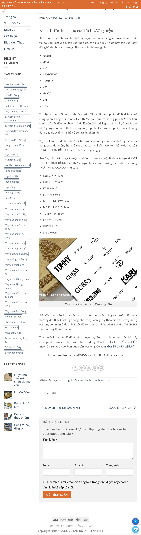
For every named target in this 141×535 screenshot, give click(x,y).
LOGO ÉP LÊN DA (123, 407)
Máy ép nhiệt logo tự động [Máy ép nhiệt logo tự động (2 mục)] (16, 303)
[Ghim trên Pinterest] (95, 368)
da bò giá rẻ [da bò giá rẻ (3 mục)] (11, 106)
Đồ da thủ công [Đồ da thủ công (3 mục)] (13, 347)
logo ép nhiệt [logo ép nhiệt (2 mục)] (12, 181)
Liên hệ (96, 15)
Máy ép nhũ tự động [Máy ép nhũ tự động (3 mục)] (15, 311)
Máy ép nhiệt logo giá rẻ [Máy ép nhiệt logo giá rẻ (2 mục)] (16, 271)
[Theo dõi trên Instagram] (130, 7)
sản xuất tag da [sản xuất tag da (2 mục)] (13, 332)
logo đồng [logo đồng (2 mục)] (10, 187)
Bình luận (50, 439)
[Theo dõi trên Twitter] (134, 7)
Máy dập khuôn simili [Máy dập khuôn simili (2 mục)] (16, 219)
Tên (46, 465)
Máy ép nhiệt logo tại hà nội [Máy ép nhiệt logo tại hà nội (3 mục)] (16, 286)
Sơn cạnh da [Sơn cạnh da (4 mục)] (11, 327)
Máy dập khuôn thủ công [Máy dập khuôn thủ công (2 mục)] (15, 226)
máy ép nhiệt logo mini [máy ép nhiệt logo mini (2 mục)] (17, 279)
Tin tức (73, 380)
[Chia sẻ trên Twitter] (82, 368)
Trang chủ (9, 15)
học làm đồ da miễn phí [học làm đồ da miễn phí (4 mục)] (17, 165)
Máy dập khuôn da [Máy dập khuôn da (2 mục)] (15, 209)
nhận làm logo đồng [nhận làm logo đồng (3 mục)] (15, 322)
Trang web (112, 465)
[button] (127, 13)
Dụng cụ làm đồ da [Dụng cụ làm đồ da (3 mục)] (15, 140)
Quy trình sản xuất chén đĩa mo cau (22, 380)
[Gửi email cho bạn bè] (88, 368)
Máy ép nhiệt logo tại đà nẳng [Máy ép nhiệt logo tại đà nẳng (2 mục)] (16, 294)
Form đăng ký (99, 2)
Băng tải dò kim (21, 405)
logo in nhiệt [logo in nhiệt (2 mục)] (11, 176)
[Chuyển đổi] (29, 23)
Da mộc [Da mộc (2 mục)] (24, 106)
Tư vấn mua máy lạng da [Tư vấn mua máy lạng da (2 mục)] (16, 339)
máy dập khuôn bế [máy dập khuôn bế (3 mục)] (15, 203)
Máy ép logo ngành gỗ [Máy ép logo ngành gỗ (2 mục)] (16, 259)
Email (78, 465)
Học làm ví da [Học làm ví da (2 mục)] (12, 154)
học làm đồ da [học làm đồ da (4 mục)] (12, 159)
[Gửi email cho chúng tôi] (137, 7)
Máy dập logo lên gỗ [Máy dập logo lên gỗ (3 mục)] (15, 248)
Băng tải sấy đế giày (22, 426)
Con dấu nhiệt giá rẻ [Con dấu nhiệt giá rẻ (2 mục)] (15, 89)
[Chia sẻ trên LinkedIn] (101, 368)
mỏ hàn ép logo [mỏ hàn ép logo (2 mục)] (13, 316)
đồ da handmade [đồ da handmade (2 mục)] (14, 352)
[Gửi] (95, 12)
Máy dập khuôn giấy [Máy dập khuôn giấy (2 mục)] (15, 214)
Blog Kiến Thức (78, 15)
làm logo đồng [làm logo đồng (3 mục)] (12, 192)
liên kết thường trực (99, 380)
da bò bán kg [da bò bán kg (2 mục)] (11, 100)
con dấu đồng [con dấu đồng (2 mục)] (12, 95)
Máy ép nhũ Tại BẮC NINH (60, 407)
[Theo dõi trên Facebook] (127, 7)
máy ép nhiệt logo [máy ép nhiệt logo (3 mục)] (14, 264)
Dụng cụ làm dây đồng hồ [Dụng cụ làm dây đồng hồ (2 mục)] (17, 132)
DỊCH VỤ (44, 15)
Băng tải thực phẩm (21, 415)
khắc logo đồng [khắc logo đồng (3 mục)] (13, 170)
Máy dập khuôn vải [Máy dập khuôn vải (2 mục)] (15, 243)
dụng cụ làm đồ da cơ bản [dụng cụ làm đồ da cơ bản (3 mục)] (16, 147)
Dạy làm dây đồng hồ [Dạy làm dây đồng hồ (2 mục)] (16, 111)
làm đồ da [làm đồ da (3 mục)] (10, 198)
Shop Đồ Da (27, 15)
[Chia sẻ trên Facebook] (75, 368)
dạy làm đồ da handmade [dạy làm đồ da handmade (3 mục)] (12, 118)
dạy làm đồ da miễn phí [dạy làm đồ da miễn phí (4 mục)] (17, 125)
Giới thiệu (59, 15)
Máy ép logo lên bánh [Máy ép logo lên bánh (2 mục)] (16, 253)
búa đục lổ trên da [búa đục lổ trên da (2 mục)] (14, 84)
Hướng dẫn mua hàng (124, 2)
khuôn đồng (22, 392)
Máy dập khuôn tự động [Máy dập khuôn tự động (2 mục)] (14, 235)
